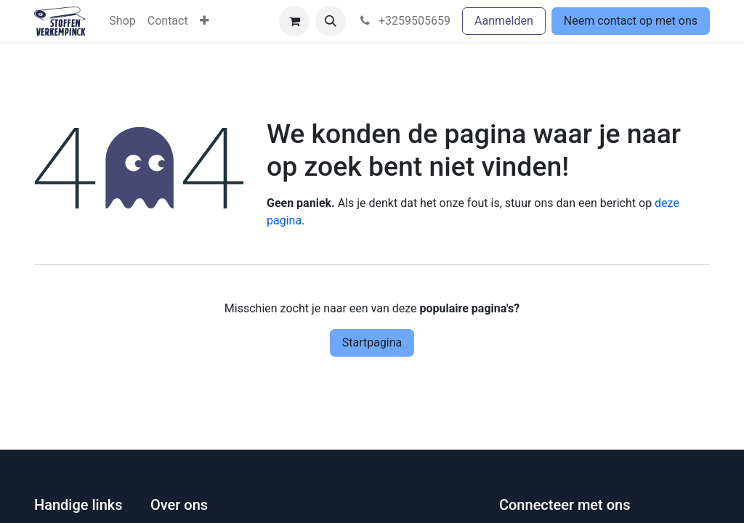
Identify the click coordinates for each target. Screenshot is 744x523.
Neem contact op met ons (631, 21)
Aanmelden (503, 21)
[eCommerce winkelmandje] (294, 21)
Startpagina (372, 342)
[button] (330, 21)
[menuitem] (122, 21)
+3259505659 (403, 21)
